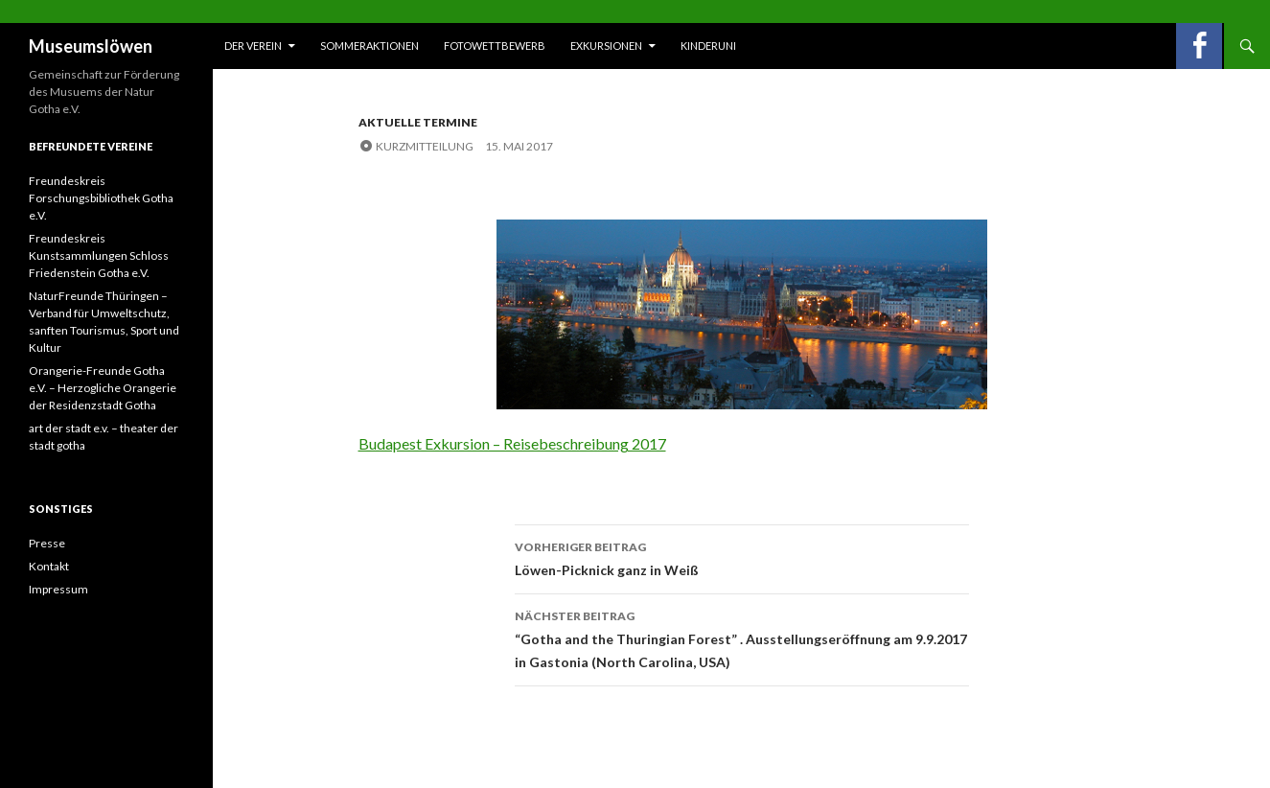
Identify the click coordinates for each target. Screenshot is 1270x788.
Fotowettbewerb (494, 45)
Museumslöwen (90, 46)
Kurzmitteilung (424, 146)
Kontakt (49, 566)
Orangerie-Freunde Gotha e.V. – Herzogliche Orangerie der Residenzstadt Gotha (102, 387)
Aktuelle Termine (417, 122)
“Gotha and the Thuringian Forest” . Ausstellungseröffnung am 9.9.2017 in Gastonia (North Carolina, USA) (742, 637)
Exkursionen (606, 45)
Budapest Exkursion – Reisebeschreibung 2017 (512, 443)
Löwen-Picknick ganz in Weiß (742, 557)
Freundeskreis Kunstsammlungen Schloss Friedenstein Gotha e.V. (99, 255)
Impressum (58, 589)
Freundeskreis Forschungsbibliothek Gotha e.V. (101, 198)
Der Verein (253, 45)
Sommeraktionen (369, 45)
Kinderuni (708, 45)
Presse (47, 543)
